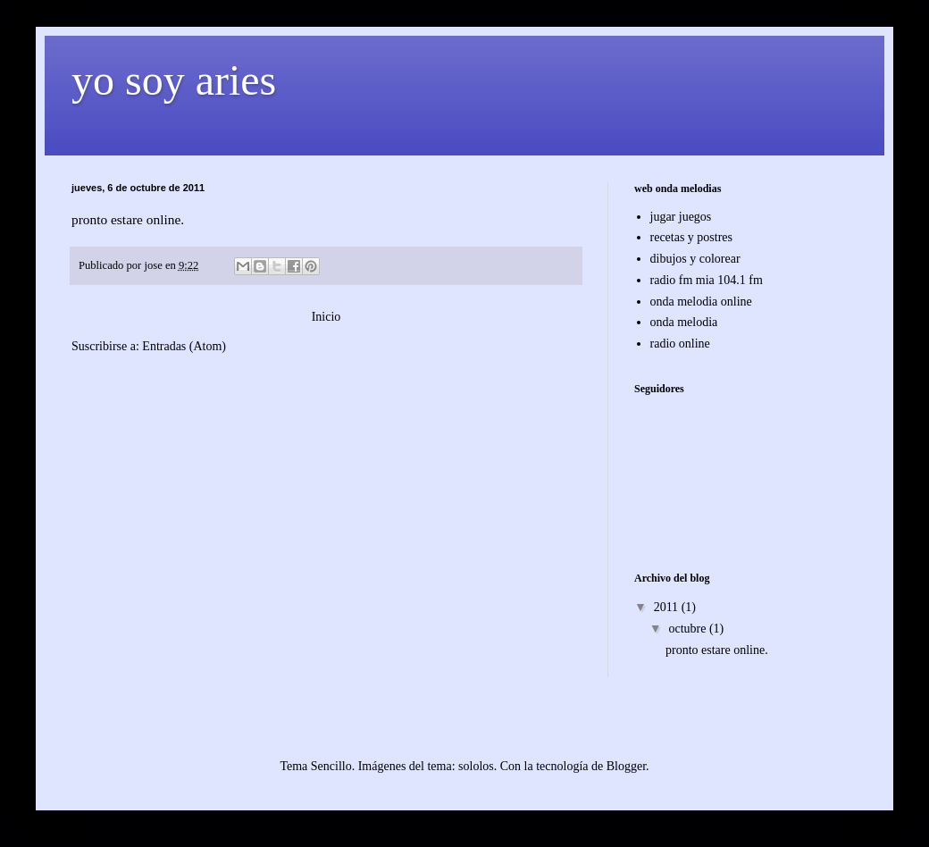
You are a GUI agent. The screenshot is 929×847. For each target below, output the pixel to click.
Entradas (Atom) (184, 346)
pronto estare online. (716, 650)
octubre (688, 628)
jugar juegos (681, 216)
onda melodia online (701, 301)
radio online (680, 343)
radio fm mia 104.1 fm (706, 280)
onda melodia (684, 322)
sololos (476, 766)
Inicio (326, 316)
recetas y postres (691, 237)
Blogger (626, 766)
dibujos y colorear (695, 258)
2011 (668, 607)
